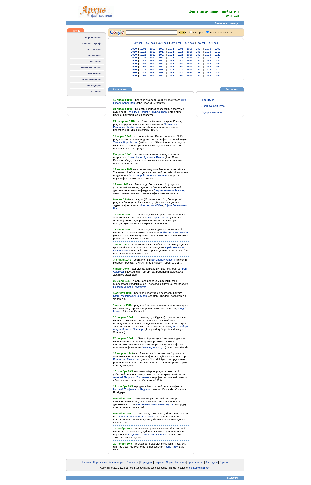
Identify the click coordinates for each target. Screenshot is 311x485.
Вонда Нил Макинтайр (126, 359)
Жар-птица (207, 99)
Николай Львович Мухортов (129, 286)
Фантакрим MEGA (151, 205)
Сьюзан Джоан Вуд (152, 347)
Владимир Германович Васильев (147, 434)
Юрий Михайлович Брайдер (130, 295)
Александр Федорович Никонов (148, 175)
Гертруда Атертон (158, 217)
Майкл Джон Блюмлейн (174, 232)
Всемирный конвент (163, 259)
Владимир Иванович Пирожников (147, 111)
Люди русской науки (213, 105)
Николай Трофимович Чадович (131, 389)
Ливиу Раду (171, 446)
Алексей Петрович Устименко (131, 377)
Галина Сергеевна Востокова (136, 416)
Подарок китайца (211, 112)
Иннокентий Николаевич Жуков (155, 404)
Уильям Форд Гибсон (125, 142)
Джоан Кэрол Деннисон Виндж (146, 157)
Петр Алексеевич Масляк (169, 190)
